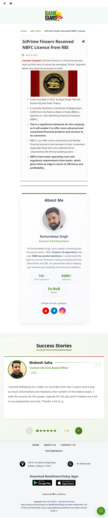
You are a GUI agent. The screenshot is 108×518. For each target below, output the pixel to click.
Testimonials (54, 451)
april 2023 (35, 30)
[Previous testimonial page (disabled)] (29, 431)
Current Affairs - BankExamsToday (59, 502)
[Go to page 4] (48, 431)
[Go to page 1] (37, 431)
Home (23, 30)
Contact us (68, 445)
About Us (50, 445)
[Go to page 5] (51, 431)
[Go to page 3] (44, 431)
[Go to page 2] (41, 431)
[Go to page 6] (55, 431)
